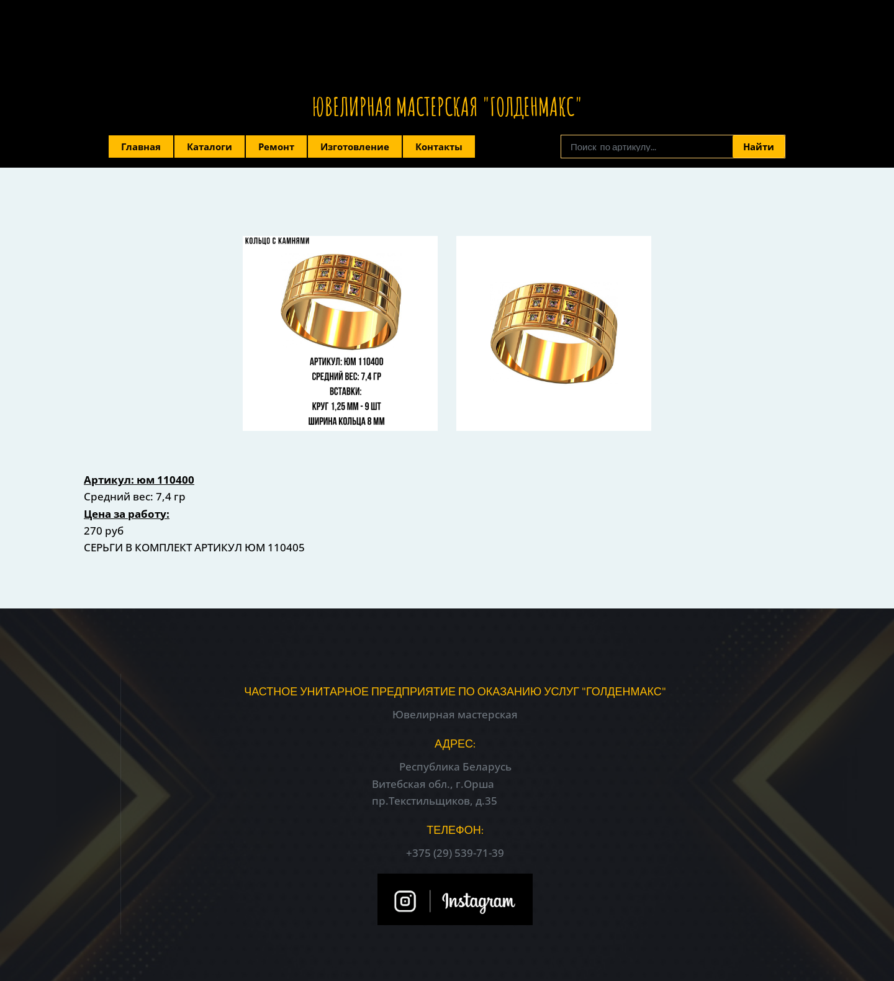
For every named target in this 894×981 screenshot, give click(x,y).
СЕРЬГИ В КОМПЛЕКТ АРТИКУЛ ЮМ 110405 (194, 547)
